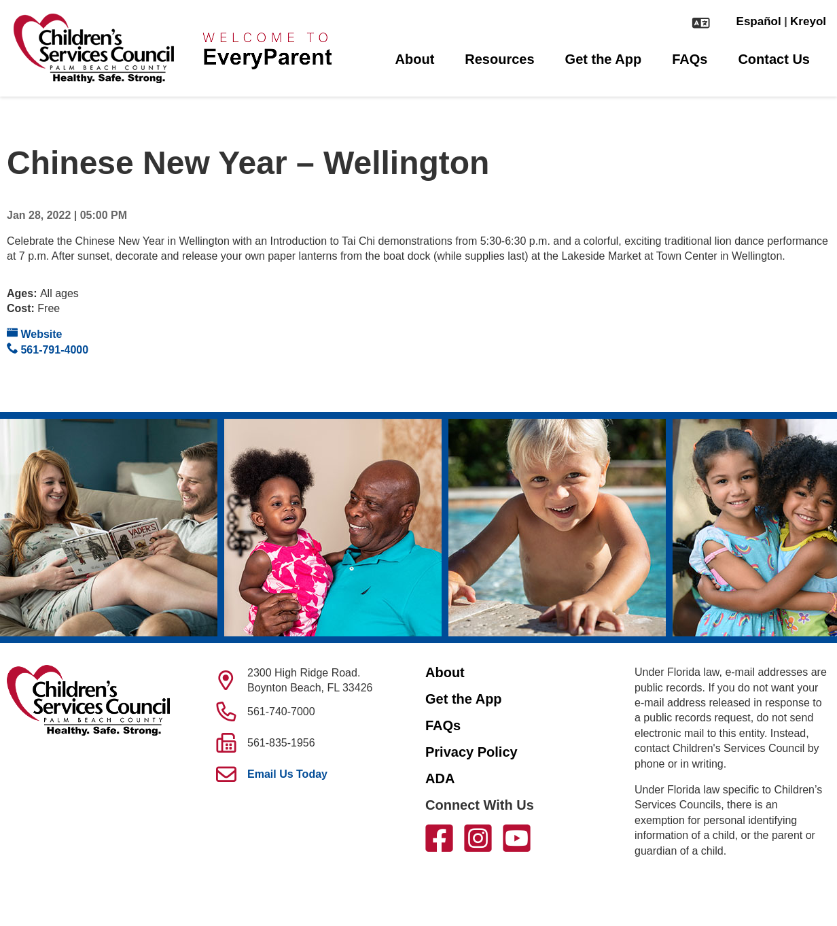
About (415, 59)
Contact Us (774, 59)
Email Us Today (287, 774)
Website (35, 333)
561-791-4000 (47, 349)
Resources (499, 59)
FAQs (689, 59)
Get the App (603, 59)
